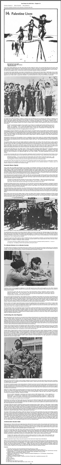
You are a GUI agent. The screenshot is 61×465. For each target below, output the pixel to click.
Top (31, 463)
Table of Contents (17, 5)
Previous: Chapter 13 (8, 5)
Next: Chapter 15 (26, 5)
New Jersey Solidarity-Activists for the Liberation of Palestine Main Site (18, 7)
